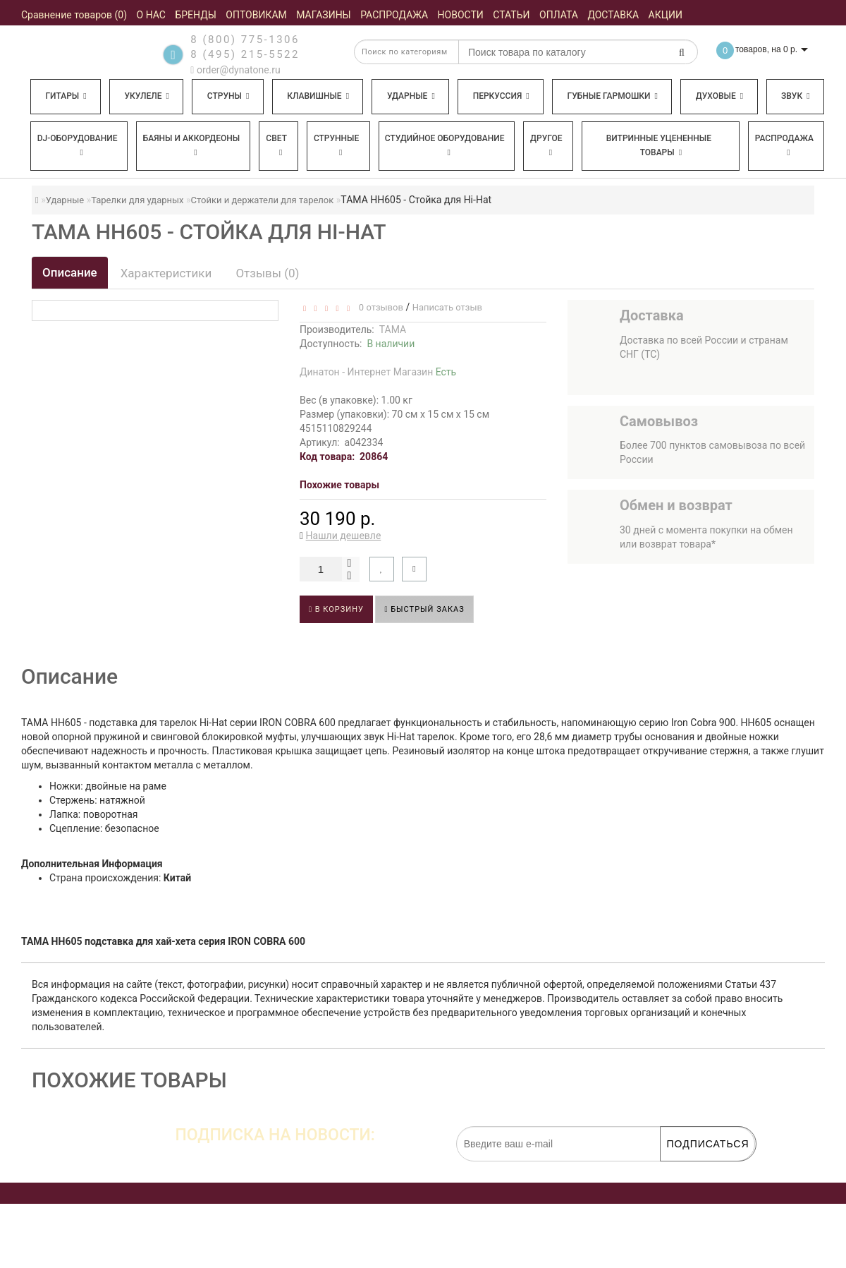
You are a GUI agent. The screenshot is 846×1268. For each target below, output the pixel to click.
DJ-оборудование (77, 145)
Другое (546, 145)
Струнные (336, 145)
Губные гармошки (613, 96)
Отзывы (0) (267, 273)
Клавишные (318, 96)
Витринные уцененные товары (658, 145)
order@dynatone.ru (235, 70)
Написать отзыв (447, 307)
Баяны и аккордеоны (191, 145)
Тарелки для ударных (137, 200)
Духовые (719, 96)
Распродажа (784, 145)
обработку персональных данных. (688, 1168)
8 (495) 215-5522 (245, 54)
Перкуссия (501, 96)
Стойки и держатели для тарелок (262, 200)
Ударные (411, 96)
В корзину (336, 609)
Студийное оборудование (445, 145)
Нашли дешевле (343, 535)
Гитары (65, 96)
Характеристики (166, 273)
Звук (795, 96)
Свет (276, 145)
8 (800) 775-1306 (245, 39)
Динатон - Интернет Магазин (378, 372)
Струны (228, 96)
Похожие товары (339, 484)
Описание (69, 272)
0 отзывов (378, 307)
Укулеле (146, 96)
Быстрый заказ (424, 609)
